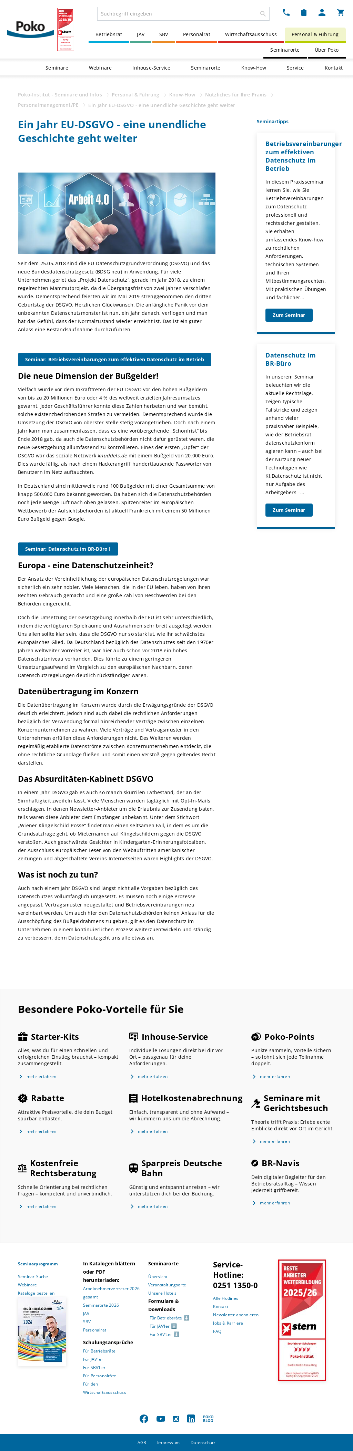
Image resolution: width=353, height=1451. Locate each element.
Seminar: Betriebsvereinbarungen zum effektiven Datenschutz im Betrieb (114, 359)
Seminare (57, 67)
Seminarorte (285, 49)
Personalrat (196, 34)
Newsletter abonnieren (236, 1315)
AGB (142, 1442)
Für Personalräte (99, 1376)
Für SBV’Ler (94, 1367)
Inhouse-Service (151, 67)
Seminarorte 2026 (101, 1305)
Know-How (253, 67)
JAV (140, 34)
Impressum (168, 1442)
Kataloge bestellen (36, 1293)
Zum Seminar (289, 315)
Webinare (100, 67)
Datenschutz (203, 1442)
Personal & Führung (315, 34)
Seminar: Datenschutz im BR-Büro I (68, 549)
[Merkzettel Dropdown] (304, 12)
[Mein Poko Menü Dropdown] (321, 12)
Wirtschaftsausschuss (251, 34)
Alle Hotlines (225, 1298)
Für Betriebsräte (99, 1351)
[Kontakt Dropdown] (286, 12)
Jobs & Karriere (228, 1323)
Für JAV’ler (93, 1359)
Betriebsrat (108, 34)
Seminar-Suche (33, 1276)
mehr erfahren (42, 1076)
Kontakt (334, 67)
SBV (163, 34)
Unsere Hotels (162, 1293)
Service (295, 67)
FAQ (217, 1331)
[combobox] (183, 14)
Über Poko (327, 49)
